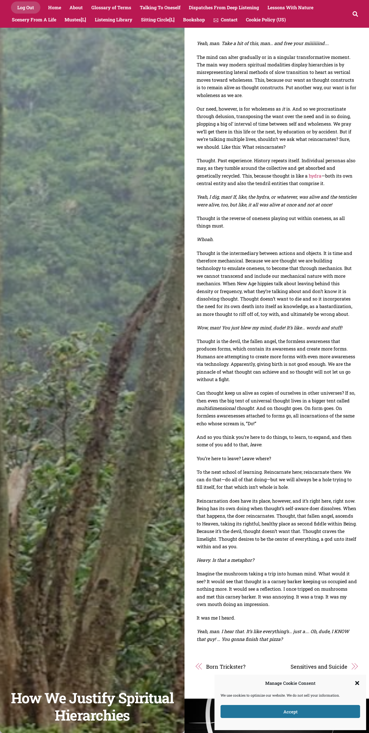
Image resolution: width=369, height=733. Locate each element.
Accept (290, 712)
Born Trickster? (226, 666)
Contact (226, 19)
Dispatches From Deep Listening (224, 7)
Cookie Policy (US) (266, 19)
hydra (314, 176)
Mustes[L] (75, 19)
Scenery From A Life (34, 19)
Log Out (25, 7)
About (76, 7)
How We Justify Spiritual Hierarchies (92, 706)
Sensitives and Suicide (319, 666)
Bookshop (194, 19)
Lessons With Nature (290, 7)
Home (54, 7)
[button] (357, 683)
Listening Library (113, 19)
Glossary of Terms (111, 7)
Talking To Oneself (160, 7)
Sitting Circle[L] (158, 19)
